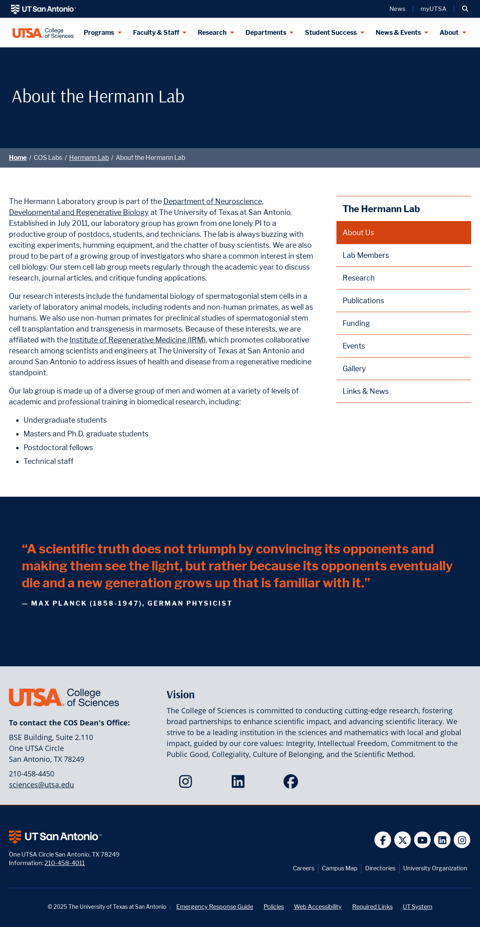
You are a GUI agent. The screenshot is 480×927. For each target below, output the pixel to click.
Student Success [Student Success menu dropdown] (331, 32)
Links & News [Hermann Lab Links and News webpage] (366, 391)
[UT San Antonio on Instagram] (462, 839)
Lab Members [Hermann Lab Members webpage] (366, 255)
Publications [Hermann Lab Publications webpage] (363, 300)
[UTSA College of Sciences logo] (43, 32)
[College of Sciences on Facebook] (292, 784)
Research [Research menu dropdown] (212, 32)
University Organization (435, 868)
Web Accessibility (318, 906)
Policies (274, 906)
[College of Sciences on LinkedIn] (240, 784)
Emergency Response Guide (214, 906)
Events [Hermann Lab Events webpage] (354, 346)
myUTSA (433, 9)
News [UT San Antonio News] (397, 9)
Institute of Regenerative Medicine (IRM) (137, 340)
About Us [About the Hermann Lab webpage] (358, 232)
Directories (380, 868)
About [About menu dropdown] (449, 32)
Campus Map (339, 868)
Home (18, 158)
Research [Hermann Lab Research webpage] (359, 278)
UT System (417, 906)
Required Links (372, 906)
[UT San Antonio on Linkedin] (442, 839)
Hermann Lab (89, 158)
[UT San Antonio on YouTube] (422, 839)
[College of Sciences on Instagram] (187, 784)
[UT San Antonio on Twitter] (402, 839)
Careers (303, 868)
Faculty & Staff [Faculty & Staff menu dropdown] (156, 32)
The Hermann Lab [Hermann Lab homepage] (381, 208)
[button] (465, 9)
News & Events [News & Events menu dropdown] (398, 32)
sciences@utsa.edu (41, 784)
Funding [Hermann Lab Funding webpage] (356, 323)
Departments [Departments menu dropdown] (265, 32)
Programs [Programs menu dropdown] (99, 32)
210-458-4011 (64, 862)
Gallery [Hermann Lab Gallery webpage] (354, 368)
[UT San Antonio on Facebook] (382, 839)
